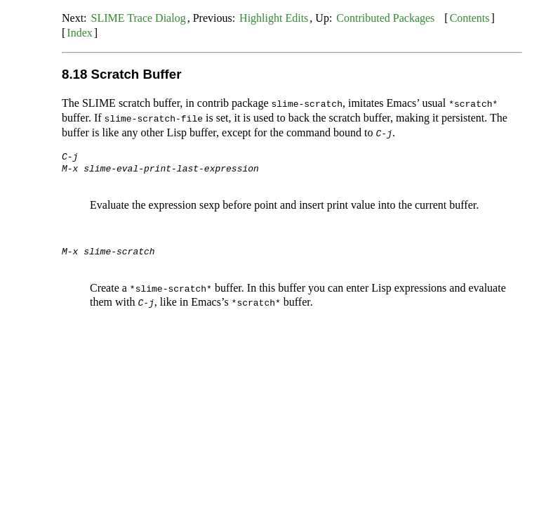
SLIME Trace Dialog (138, 18)
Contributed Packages (385, 18)
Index (79, 33)
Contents (470, 18)
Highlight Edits (273, 18)
